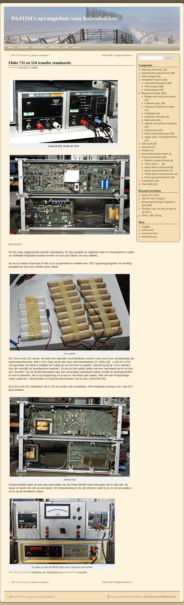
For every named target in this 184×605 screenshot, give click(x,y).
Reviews (146, 150)
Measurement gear (55, 572)
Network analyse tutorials (157, 160)
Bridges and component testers (160, 96)
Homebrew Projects (151, 79)
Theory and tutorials (152, 157)
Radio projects (151, 90)
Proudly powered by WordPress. (127, 596)
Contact (76, 47)
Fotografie (23, 47)
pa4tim (34, 67)
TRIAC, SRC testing (152, 215)
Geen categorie (149, 76)
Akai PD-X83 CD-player (153, 198)
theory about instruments (156, 170)
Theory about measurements (158, 174)
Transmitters (148, 184)
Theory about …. (152, 164)
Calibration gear (38, 572)
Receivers (147, 147)
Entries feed (148, 230)
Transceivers (148, 180)
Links (66, 47)
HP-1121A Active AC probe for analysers (29, 55)
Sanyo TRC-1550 (150, 195)
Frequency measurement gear (159, 106)
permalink (82, 572)
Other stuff (147, 143)
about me (54, 47)
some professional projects (155, 154)
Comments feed (150, 233)
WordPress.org (149, 236)
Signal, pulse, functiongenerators (160, 137)
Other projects (151, 86)
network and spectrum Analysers (160, 123)
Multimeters (150, 120)
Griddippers (150, 113)
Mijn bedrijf (39, 47)
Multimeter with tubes (155, 117)
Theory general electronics (157, 177)
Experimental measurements (156, 73)
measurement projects (155, 83)
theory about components (157, 167)
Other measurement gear (157, 133)
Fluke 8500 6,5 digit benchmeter (118, 55)
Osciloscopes (151, 130)
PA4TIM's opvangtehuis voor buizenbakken (64, 18)
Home (11, 47)
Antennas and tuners (152, 69)
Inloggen (146, 226)
